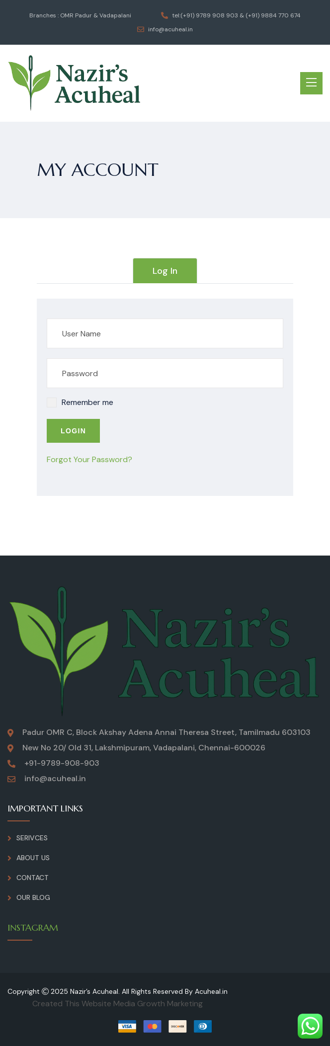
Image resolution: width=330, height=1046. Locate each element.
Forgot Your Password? (89, 459)
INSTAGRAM (32, 927)
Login (73, 431)
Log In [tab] (165, 271)
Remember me (87, 402)
